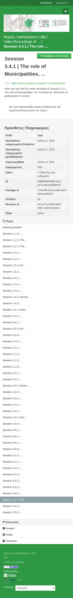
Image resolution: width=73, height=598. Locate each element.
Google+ (9, 528)
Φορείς (9, 37)
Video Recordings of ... (22, 42)
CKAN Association (14, 562)
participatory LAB (31, 37)
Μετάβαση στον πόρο (54, 55)
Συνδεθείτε (46, 2)
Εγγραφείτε (62, 2)
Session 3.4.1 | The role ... (26, 46)
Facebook (10, 541)
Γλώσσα (9, 587)
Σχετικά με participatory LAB (19, 553)
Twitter (8, 534)
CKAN (10, 575)
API (6, 557)
